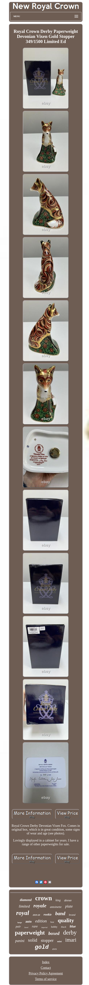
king (58, 900)
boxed (54, 933)
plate (69, 906)
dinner (68, 900)
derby (70, 932)
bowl (26, 927)
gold (42, 947)
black (63, 926)
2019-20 (36, 915)
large (20, 922)
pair (18, 926)
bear (52, 922)
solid (32, 940)
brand (72, 914)
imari (70, 940)
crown (43, 898)
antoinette (56, 906)
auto (29, 921)
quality (66, 920)
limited (24, 906)
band (60, 913)
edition (41, 921)
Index (46, 962)
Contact (46, 968)
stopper (47, 940)
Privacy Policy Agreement (46, 973)
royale (39, 905)
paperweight (30, 932)
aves (54, 949)
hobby (54, 926)
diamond (26, 900)
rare (35, 926)
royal (22, 913)
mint (59, 941)
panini (19, 941)
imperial (44, 927)
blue (73, 926)
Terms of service (46, 979)
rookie (48, 914)
